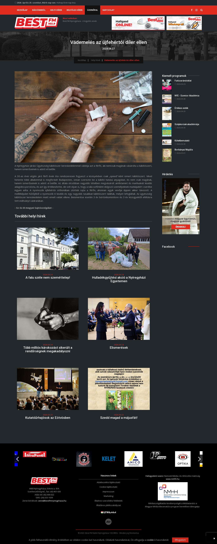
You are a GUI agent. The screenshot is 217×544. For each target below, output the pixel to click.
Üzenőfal (92, 10)
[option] (59, 459)
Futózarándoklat (183, 81)
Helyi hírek (56, 10)
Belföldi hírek (74, 10)
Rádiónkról (39, 10)
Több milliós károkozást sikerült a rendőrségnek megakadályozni (47, 349)
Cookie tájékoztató (108, 487)
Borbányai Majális (184, 149)
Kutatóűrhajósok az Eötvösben (47, 418)
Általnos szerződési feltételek (108, 500)
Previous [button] (17, 458)
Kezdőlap (22, 10)
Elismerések (119, 347)
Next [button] (199, 458)
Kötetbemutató (182, 140)
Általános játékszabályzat (108, 505)
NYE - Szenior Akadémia (187, 95)
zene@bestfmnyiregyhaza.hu (52, 500)
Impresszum (108, 491)
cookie (150, 539)
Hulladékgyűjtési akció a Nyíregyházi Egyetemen (119, 279)
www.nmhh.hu (172, 478)
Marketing (108, 496)
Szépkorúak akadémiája (187, 124)
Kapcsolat (108, 10)
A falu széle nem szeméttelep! (47, 277)
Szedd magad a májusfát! (118, 418)
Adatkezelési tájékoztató (108, 482)
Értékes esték (181, 108)
